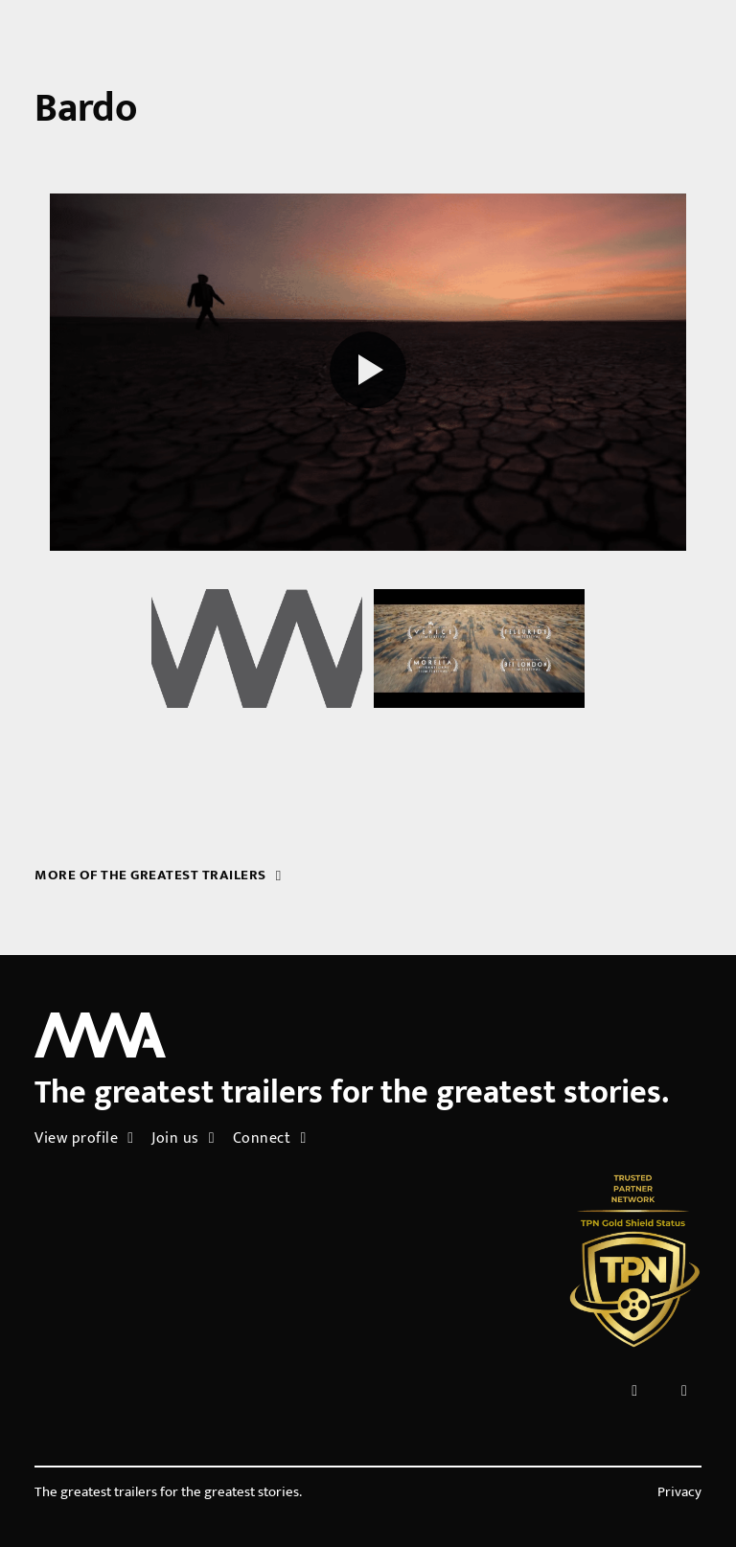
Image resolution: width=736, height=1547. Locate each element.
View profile (83, 1138)
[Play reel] (368, 372)
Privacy (679, 1492)
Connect (270, 1138)
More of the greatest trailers (157, 875)
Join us (183, 1138)
